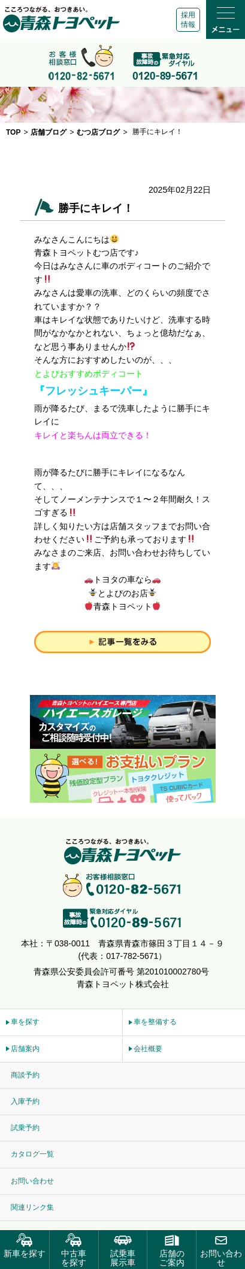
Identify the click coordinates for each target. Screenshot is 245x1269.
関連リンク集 (32, 1207)
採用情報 (188, 20)
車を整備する (155, 1022)
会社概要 (148, 1049)
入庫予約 (25, 1101)
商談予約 (25, 1075)
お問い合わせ (32, 1181)
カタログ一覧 (32, 1154)
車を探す (25, 1022)
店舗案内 (25, 1049)
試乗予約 (25, 1128)
